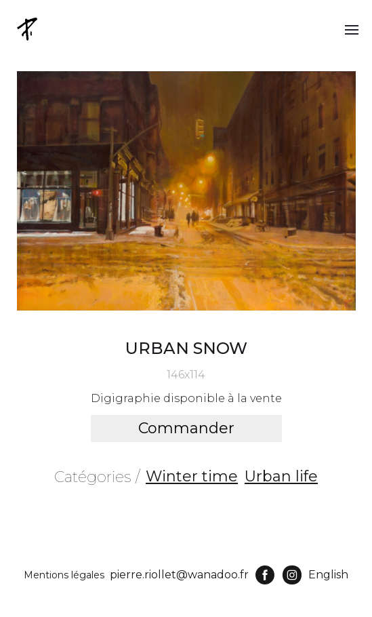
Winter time (192, 476)
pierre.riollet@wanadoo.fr (179, 574)
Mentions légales (64, 575)
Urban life (281, 476)
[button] (351, 29)
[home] (28, 29)
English (328, 574)
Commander (186, 428)
